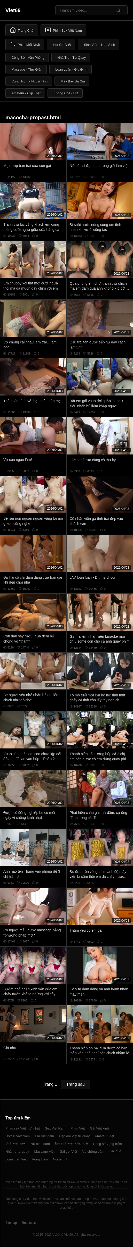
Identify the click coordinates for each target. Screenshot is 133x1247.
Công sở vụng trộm (107, 1144)
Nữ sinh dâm (40, 1144)
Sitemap (11, 1223)
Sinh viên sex (15, 1143)
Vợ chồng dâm (93, 1151)
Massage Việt (44, 1151)
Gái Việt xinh (99, 1128)
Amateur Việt (104, 1136)
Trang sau (75, 1084)
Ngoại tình (60, 1159)
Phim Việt (78, 1128)
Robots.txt (29, 1223)
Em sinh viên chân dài (71, 1143)
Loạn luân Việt (16, 1159)
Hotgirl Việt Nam (17, 1136)
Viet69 (13, 10)
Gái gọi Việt (68, 1151)
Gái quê (115, 1151)
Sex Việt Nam (55, 1128)
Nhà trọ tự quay (17, 1151)
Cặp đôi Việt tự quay (74, 1136)
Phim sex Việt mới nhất (22, 1128)
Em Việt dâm (44, 1136)
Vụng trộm (40, 1159)
